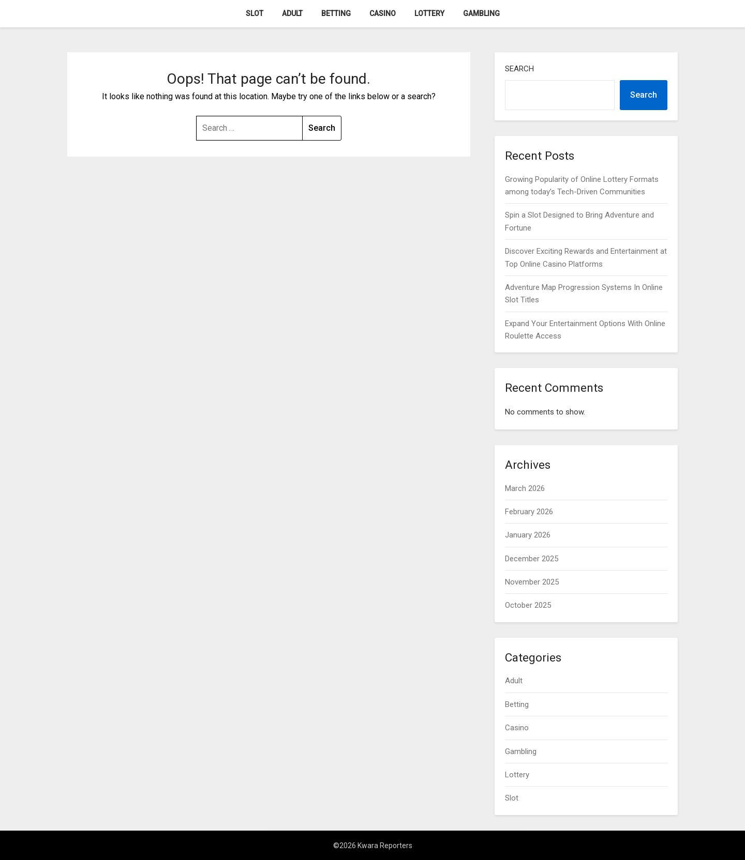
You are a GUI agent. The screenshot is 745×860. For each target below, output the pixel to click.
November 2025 (532, 582)
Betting (336, 13)
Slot (254, 13)
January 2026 (527, 535)
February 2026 (529, 511)
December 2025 (531, 558)
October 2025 (528, 605)
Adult (292, 13)
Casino (382, 13)
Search (519, 68)
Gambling (481, 13)
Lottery (429, 13)
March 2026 (525, 488)
